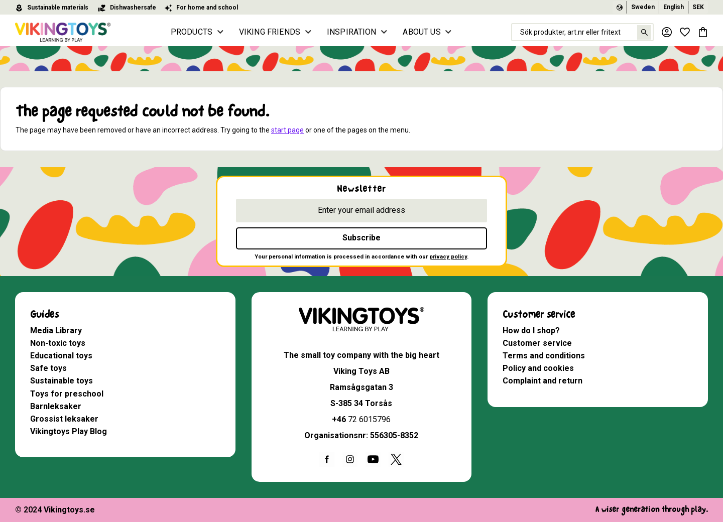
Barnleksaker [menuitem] (55, 406)
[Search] (644, 32)
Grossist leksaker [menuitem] (64, 419)
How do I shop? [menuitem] (531, 330)
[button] (685, 32)
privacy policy (448, 256)
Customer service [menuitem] (539, 314)
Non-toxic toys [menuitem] (57, 343)
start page (287, 130)
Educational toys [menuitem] (61, 355)
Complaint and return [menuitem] (542, 380)
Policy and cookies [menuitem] (538, 368)
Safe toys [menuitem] (48, 368)
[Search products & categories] (582, 32)
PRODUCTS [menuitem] (191, 32)
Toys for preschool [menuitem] (66, 394)
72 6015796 (369, 419)
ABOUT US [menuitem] (421, 32)
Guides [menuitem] (44, 314)
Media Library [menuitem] (56, 330)
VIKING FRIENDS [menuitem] (269, 32)
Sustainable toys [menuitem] (61, 380)
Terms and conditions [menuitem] (544, 355)
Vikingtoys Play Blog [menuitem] (68, 431)
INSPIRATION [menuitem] (352, 32)
